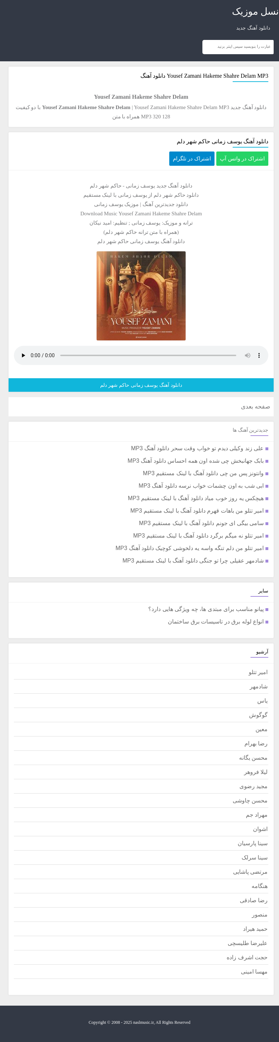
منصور (260, 915)
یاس (262, 701)
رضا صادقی (254, 900)
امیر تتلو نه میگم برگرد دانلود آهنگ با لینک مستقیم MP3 (198, 536)
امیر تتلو (258, 672)
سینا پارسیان (253, 843)
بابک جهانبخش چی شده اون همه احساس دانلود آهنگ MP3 (196, 461)
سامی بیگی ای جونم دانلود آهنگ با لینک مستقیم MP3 (201, 523)
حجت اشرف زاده (247, 957)
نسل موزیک (255, 11)
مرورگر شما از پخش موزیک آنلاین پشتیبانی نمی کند (141, 355)
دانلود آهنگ (180, 186)
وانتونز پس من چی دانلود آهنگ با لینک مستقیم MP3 (203, 473)
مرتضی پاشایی (250, 872)
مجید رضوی (253, 786)
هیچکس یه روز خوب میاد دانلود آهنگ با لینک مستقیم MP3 (196, 498)
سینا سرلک (255, 857)
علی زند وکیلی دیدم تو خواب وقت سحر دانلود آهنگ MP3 (197, 448)
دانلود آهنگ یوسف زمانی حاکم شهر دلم (222, 141)
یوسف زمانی (140, 186)
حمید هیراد (255, 929)
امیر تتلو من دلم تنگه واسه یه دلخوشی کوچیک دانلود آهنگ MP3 (189, 548)
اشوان (260, 829)
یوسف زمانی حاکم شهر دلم (128, 241)
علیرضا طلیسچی (248, 943)
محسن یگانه (253, 758)
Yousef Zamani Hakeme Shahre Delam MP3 (181, 107)
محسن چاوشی (250, 800)
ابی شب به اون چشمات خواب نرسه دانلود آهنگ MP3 (201, 486)
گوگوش (258, 715)
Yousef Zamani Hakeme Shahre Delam (211, 76)
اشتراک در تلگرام (192, 158)
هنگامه (260, 886)
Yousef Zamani (134, 213)
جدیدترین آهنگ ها (250, 430)
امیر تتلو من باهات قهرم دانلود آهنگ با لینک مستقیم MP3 (197, 511)
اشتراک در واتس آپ (242, 158)
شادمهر (259, 686)
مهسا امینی (254, 972)
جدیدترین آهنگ (159, 204)
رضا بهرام (256, 743)
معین (261, 729)
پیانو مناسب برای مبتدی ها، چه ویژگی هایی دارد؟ (206, 609)
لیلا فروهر (256, 772)
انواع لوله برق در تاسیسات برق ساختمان (216, 621)
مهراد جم (257, 815)
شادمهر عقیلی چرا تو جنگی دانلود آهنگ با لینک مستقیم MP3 (193, 561)
